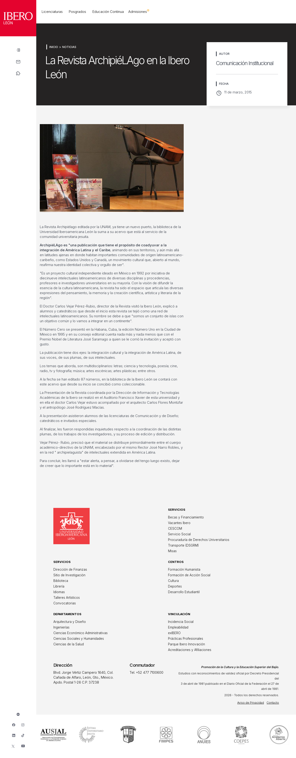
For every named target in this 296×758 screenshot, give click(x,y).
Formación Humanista (184, 569)
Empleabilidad (178, 627)
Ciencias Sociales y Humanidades (78, 638)
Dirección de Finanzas (70, 569)
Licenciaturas (52, 11)
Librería (58, 586)
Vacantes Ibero (179, 523)
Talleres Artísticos (66, 597)
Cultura (173, 581)
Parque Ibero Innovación (186, 644)
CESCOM (175, 528)
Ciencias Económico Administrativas (80, 633)
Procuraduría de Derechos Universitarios (198, 540)
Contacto (273, 702)
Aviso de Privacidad (250, 702)
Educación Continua (108, 11)
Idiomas (59, 592)
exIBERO (174, 633)
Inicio (53, 47)
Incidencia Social (181, 622)
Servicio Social (179, 534)
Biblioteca (60, 581)
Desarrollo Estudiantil (184, 592)
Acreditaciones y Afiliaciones (189, 650)
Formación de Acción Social (189, 575)
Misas (172, 551)
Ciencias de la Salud (68, 644)
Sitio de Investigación (69, 575)
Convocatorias (64, 603)
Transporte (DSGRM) (183, 545)
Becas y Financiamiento (186, 517)
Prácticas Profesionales (185, 638)
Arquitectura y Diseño (69, 622)
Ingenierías (61, 627)
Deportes (175, 586)
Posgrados (77, 11)
